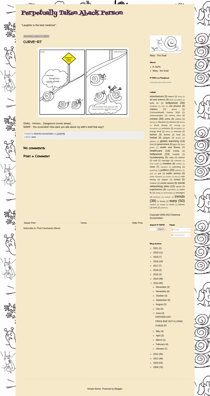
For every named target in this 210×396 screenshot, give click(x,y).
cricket (154, 118)
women (181, 204)
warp (33, 137)
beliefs (179, 100)
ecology (177, 125)
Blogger (118, 389)
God (152, 144)
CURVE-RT (161, 325)
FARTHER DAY (163, 317)
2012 (156, 354)
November (161, 291)
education (178, 128)
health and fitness (170, 147)
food (178, 135)
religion (164, 179)
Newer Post (30, 223)
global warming (169, 141)
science (153, 183)
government (163, 144)
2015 (156, 274)
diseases (162, 122)
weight (162, 205)
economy (166, 128)
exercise (177, 131)
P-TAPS (157, 67)
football (153, 137)
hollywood (156, 154)
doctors (172, 122)
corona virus (175, 115)
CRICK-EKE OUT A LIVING (169, 321)
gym (175, 144)
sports (178, 186)
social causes (167, 183)
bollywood (172, 102)
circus (174, 109)
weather (153, 205)
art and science (157, 99)
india (171, 157)
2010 (156, 363)
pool (151, 173)
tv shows (161, 201)
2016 (156, 270)
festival (167, 135)
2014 (156, 279)
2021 (156, 248)
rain (175, 177)
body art (154, 103)
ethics (167, 131)
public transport (156, 177)
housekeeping (157, 157)
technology (168, 193)
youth (163, 208)
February (160, 344)
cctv (163, 106)
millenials (178, 161)
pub (159, 173)
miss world (154, 164)
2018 (156, 261)
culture (178, 119)
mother (179, 164)
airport (171, 96)
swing (158, 193)
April (158, 335)
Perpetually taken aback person (160, 82)
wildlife (171, 205)
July (158, 309)
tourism (168, 197)
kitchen (181, 157)
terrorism (156, 197)
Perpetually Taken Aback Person (72, 13)
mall (155, 160)
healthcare (156, 150)
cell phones (175, 106)
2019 (156, 257)
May (158, 331)
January (160, 348)
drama (182, 122)
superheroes (156, 189)
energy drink (155, 131)
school (177, 179)
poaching (153, 170)
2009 (156, 367)
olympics (164, 167)
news (152, 167)
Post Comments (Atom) (48, 228)
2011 (156, 358)
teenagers (180, 193)
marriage (166, 160)
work (155, 207)
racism (168, 177)
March (159, 340)
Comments (177, 235)
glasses (153, 141)
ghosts (178, 138)
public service (173, 173)
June (158, 313)
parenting (177, 167)
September (161, 300)
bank (171, 100)
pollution (178, 170)
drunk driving (160, 125)
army (180, 96)
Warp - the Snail (161, 71)
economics (154, 128)
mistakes (167, 163)
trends (180, 196)
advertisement (157, 96)
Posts (175, 229)
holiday (176, 151)
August (159, 304)
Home (84, 223)
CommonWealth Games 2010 (165, 112)
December (161, 287)
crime (167, 119)
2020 (156, 252)
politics (164, 170)
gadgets (166, 138)
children (154, 109)
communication (156, 115)
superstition (171, 190)
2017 (156, 266)
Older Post (137, 223)
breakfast (153, 106)
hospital (176, 154)
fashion (153, 134)
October (160, 296)
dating (152, 122)
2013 (156, 283)
